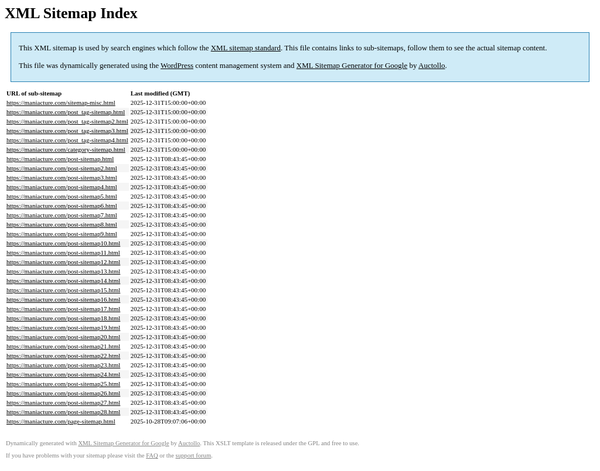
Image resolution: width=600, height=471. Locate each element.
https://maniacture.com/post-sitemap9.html (61, 233)
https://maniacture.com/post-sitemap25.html (63, 383)
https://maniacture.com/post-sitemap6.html (61, 205)
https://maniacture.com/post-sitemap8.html (61, 224)
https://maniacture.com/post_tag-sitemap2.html (67, 121)
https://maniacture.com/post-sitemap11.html (63, 252)
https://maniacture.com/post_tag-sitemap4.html (67, 140)
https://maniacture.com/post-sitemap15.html (63, 289)
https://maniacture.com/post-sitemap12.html (63, 261)
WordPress (177, 65)
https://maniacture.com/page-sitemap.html (60, 421)
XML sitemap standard (246, 47)
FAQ (152, 455)
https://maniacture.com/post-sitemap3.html (61, 177)
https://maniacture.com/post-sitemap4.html (61, 186)
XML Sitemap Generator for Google (351, 65)
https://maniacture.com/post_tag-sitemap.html (65, 111)
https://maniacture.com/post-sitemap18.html (63, 318)
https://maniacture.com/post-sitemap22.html (63, 355)
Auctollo (431, 65)
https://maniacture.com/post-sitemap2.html (61, 168)
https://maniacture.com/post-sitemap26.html (63, 393)
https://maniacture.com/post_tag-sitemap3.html (67, 130)
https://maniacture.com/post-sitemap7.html (61, 215)
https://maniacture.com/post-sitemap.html (60, 158)
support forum (194, 455)
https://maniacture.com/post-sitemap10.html (63, 243)
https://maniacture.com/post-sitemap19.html (63, 327)
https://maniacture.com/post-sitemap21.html (63, 346)
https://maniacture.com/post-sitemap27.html (63, 402)
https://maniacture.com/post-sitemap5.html (61, 196)
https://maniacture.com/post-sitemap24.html (63, 374)
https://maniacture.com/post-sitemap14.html (63, 280)
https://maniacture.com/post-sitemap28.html (63, 411)
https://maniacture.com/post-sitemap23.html (63, 364)
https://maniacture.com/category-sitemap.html (65, 149)
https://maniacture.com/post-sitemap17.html (63, 308)
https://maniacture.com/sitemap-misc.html (60, 102)
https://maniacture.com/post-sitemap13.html (63, 271)
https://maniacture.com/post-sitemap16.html (63, 299)
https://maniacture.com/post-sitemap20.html (63, 336)
